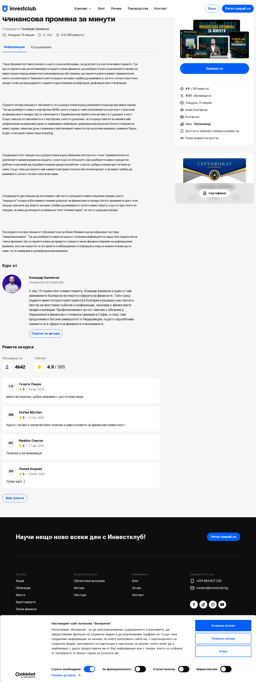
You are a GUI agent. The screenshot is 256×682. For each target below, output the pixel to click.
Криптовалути (26, 602)
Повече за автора (46, 333)
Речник (116, 8)
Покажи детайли (63, 674)
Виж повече (15, 498)
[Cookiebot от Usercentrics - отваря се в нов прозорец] (25, 674)
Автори (79, 588)
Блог (101, 8)
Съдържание (41, 47)
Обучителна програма (89, 581)
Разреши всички (223, 624)
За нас (136, 588)
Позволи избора (223, 637)
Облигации (23, 588)
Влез (212, 8)
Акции (20, 581)
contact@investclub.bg (209, 588)
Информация (14, 47)
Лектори (80, 595)
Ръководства (138, 8)
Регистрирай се (238, 8)
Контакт (160, 8)
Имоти (20, 595)
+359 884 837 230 (205, 581)
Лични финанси (26, 609)
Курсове (83, 8)
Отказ (223, 650)
